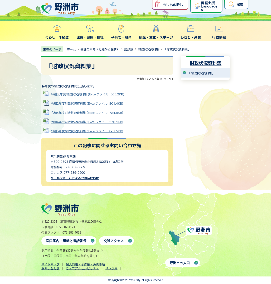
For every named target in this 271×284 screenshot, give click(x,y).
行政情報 (219, 32)
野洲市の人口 (180, 263)
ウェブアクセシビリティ (82, 268)
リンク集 (111, 268)
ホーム (71, 49)
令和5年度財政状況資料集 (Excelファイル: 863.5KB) (87, 131)
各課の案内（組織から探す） (100, 49)
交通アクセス (114, 241)
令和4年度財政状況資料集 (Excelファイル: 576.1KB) (87, 122)
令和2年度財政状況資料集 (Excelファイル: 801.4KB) (87, 103)
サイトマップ (50, 264)
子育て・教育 (121, 32)
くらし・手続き (57, 32)
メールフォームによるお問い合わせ (75, 178)
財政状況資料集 (148, 49)
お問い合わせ (50, 268)
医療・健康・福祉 (90, 32)
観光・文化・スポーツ (156, 32)
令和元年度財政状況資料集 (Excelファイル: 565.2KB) (87, 94)
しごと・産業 (190, 32)
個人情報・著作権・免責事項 (85, 264)
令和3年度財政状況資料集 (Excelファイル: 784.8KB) (87, 112)
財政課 (128, 49)
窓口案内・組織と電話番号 (66, 241)
